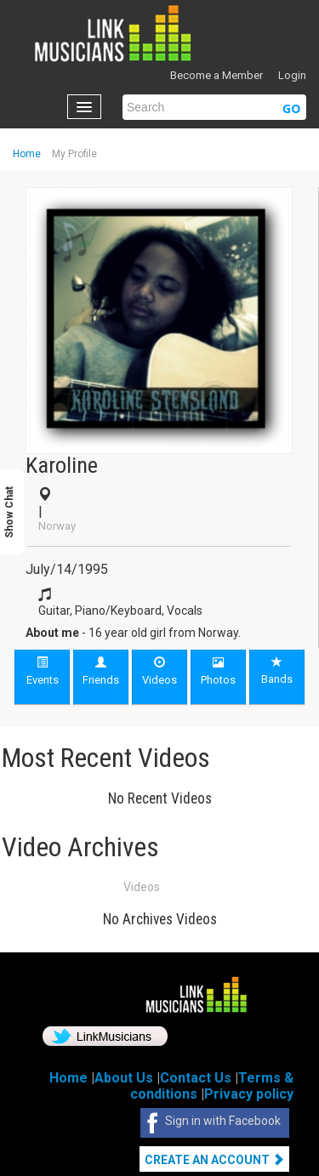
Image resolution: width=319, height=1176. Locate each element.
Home (27, 154)
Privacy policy (248, 1094)
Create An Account (214, 1160)
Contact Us (195, 1078)
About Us (123, 1078)
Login (292, 75)
